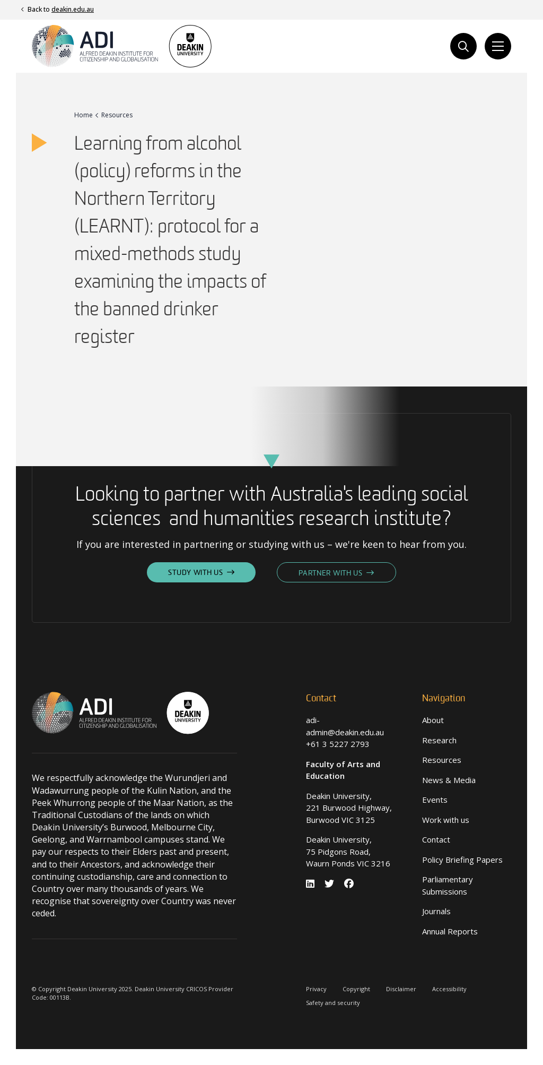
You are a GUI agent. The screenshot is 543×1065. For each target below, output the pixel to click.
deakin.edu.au (72, 9)
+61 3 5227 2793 (338, 743)
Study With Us (195, 573)
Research (439, 740)
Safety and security (333, 1003)
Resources (441, 759)
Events (435, 799)
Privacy (316, 989)
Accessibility (449, 989)
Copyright (356, 989)
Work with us (445, 819)
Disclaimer (401, 989)
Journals (436, 911)
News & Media (449, 780)
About (433, 720)
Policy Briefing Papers (462, 859)
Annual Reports (450, 931)
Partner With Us (331, 574)
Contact (436, 839)
